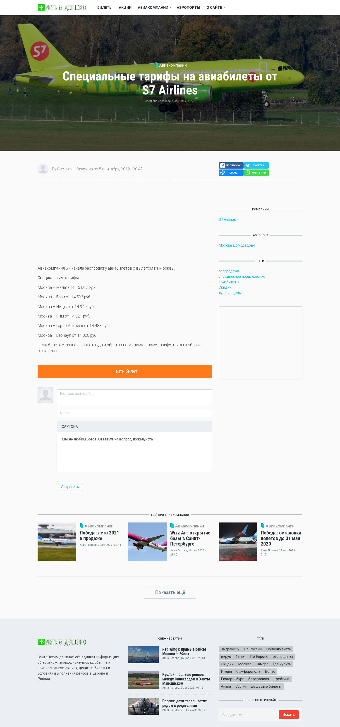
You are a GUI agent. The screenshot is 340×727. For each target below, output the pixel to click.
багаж (240, 656)
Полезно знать (278, 649)
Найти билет (124, 371)
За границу (230, 649)
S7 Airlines (227, 219)
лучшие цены (230, 293)
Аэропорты (188, 7)
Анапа (226, 686)
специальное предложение (242, 276)
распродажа (229, 271)
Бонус (270, 671)
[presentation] (96, 458)
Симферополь (248, 671)
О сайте (214, 7)
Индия (226, 671)
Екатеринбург (232, 679)
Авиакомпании (173, 65)
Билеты (105, 7)
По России (253, 649)
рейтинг (282, 679)
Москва (244, 664)
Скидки (225, 287)
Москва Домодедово (237, 245)
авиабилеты (229, 282)
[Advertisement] (125, 222)
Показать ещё (170, 592)
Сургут (241, 686)
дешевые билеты (266, 686)
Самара (262, 664)
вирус (226, 656)
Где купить (282, 664)
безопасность (259, 679)
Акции (125, 7)
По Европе (259, 656)
